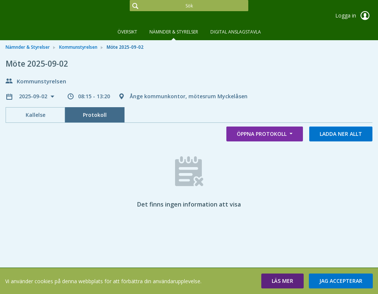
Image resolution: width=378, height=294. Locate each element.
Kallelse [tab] (35, 114)
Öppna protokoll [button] (262, 133)
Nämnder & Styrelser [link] (28, 47)
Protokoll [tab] (95, 114)
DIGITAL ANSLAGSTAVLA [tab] (235, 32)
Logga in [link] (353, 15)
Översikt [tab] (127, 32)
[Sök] (189, 5)
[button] (282, 281)
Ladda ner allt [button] (341, 133)
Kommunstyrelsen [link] (78, 47)
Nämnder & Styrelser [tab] (173, 32)
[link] (43, 16)
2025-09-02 (34, 96)
